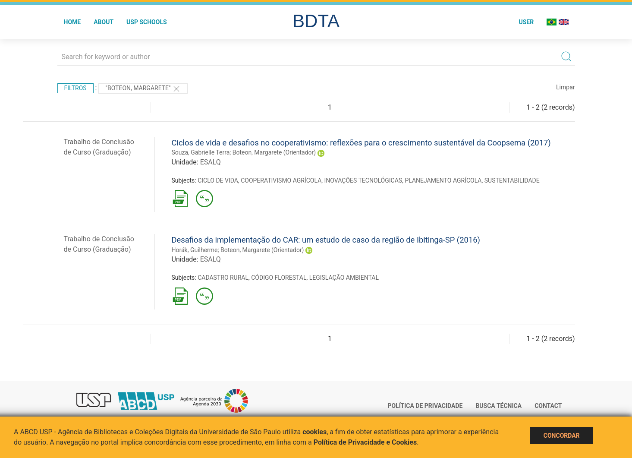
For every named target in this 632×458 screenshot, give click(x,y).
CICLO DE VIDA (218, 180)
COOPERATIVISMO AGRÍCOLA (281, 180)
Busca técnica (498, 405)
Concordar (562, 435)
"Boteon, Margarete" (143, 89)
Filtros (75, 88)
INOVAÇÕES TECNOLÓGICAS (363, 180)
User (526, 22)
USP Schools (146, 22)
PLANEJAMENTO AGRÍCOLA (443, 180)
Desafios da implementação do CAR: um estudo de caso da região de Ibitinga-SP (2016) (326, 239)
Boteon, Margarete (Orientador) (274, 152)
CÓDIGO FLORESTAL (278, 277)
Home (72, 22)
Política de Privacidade (424, 405)
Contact (548, 405)
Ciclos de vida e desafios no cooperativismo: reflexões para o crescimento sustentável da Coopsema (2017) (361, 142)
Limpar (565, 87)
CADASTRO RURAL (223, 277)
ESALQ (210, 162)
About (103, 22)
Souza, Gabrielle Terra (201, 152)
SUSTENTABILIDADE (512, 180)
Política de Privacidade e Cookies (365, 442)
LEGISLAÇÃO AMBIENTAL (344, 277)
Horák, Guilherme (195, 249)
